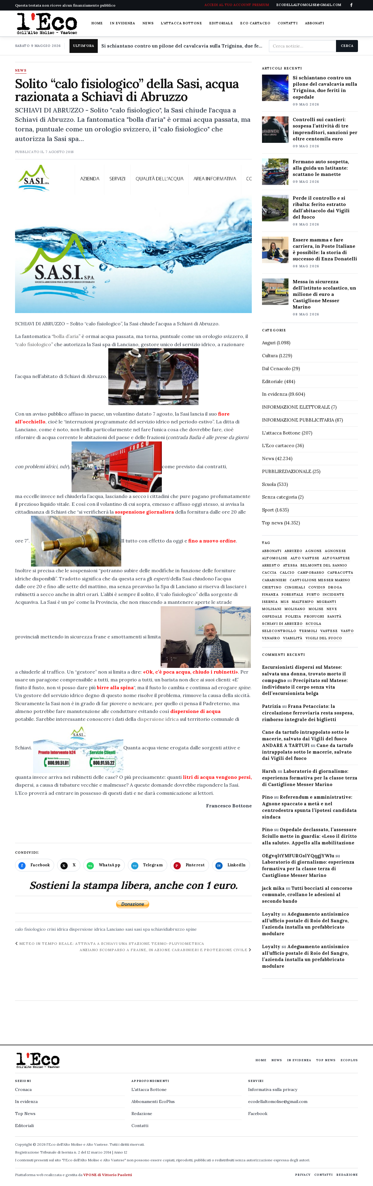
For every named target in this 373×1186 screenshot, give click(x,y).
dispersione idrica (158, 719)
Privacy (303, 1175)
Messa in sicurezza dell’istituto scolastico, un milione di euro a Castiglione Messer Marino (324, 294)
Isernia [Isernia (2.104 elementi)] (270, 602)
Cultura (270, 355)
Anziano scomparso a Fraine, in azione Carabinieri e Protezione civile (166, 950)
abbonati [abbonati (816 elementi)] (272, 551)
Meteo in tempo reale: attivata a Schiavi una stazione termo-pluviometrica (109, 943)
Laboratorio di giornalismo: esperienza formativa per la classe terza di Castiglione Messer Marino (309, 777)
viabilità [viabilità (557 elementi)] (293, 638)
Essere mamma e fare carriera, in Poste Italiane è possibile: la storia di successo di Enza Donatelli (325, 249)
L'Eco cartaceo (278, 445)
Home (97, 23)
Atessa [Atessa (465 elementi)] (290, 565)
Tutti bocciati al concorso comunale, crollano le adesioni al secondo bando (307, 894)
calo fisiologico (34, 344)
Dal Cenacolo (276, 368)
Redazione (141, 1113)
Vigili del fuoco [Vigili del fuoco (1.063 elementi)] (324, 638)
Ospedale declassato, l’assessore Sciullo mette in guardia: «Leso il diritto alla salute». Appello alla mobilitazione (309, 836)
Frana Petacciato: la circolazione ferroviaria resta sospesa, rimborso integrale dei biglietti (308, 712)
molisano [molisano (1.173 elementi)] (295, 609)
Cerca (347, 46)
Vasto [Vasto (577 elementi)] (347, 631)
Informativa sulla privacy (272, 1089)
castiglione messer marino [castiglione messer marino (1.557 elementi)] (320, 580)
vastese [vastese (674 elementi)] (329, 631)
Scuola (269, 484)
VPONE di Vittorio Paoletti (107, 1174)
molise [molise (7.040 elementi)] (316, 609)
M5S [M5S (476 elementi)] (285, 602)
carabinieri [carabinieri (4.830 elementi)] (274, 580)
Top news (272, 523)
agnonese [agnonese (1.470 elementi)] (335, 551)
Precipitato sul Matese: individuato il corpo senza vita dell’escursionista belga (305, 686)
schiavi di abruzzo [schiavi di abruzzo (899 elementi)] (282, 624)
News (148, 23)
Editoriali (24, 1125)
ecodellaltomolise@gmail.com (277, 1101)
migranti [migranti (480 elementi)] (327, 602)
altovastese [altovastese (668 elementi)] (336, 558)
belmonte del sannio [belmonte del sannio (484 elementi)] (324, 565)
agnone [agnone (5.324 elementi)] (313, 551)
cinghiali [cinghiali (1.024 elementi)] (295, 587)
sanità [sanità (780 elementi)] (334, 617)
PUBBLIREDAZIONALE (286, 471)
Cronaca (23, 1089)
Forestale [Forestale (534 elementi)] (293, 595)
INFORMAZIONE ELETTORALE (296, 407)
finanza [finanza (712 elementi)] (270, 595)
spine (191, 929)
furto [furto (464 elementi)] (313, 595)
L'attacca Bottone (181, 23)
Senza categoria (279, 497)
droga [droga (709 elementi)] (335, 587)
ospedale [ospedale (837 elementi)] (272, 617)
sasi (129, 929)
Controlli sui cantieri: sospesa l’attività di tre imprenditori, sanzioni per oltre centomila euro (325, 128)
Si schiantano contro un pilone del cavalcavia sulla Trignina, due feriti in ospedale (182, 46)
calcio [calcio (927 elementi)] (287, 573)
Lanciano (115, 929)
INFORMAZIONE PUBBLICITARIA (298, 420)
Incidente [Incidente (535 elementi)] (333, 595)
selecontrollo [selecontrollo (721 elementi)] (279, 631)
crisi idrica (57, 929)
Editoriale (221, 23)
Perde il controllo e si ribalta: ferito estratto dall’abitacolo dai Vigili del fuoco (321, 207)
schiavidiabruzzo (168, 929)
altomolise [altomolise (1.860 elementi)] (275, 558)
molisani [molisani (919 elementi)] (272, 609)
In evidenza (122, 23)
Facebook (257, 1113)
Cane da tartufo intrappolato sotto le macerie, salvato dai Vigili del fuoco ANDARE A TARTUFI (305, 738)
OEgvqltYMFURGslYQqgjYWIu (298, 856)
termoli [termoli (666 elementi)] (308, 631)
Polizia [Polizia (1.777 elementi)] (293, 617)
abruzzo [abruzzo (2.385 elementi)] (294, 551)
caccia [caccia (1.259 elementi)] (269, 573)
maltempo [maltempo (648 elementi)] (303, 602)
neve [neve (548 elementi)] (332, 609)
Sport (268, 510)
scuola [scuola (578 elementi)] (314, 624)
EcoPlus (349, 1060)
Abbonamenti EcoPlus (153, 1101)
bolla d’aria (66, 336)
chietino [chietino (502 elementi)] (272, 587)
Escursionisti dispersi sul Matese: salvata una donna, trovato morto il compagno (304, 673)
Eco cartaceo (255, 23)
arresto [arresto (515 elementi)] (271, 565)
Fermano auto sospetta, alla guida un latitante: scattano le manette (321, 167)
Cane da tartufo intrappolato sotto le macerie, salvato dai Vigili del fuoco (307, 751)
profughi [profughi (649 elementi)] (314, 617)
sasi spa (142, 929)
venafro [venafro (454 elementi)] (271, 638)
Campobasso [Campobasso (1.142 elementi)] (310, 573)
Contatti (288, 23)
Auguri (269, 343)
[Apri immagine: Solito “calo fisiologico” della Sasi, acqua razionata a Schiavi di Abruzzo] (133, 239)
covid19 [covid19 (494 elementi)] (316, 587)
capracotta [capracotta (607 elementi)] (340, 573)
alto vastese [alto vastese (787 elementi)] (305, 558)
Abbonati (315, 23)
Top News (326, 1060)
